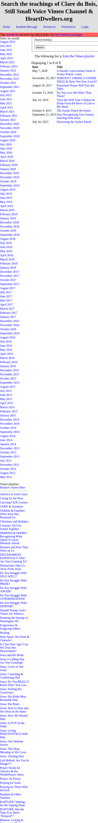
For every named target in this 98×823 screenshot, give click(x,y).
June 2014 (6, 440)
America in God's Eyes (13, 494)
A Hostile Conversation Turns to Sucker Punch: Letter (76, 72)
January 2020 (8, 169)
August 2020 (7, 140)
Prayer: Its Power (10, 778)
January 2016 (8, 366)
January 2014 (8, 444)
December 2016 (9, 321)
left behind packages (69, 34)
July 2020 (6, 144)
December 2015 (9, 370)
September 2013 (9, 456)
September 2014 (9, 431)
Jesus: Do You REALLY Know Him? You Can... (14, 683)
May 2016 (6, 349)
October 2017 (8, 279)
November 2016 (9, 325)
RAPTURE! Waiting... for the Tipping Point (13, 803)
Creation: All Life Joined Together (10, 527)
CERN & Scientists (11, 506)
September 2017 (9, 284)
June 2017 (6, 296)
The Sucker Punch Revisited (74, 110)
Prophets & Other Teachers (10, 796)
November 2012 (9, 464)
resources (12, 34)
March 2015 (7, 407)
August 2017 (7, 288)
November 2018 (9, 226)
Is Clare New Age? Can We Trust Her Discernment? (14, 648)
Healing (4, 632)
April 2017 (6, 304)
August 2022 (7, 41)
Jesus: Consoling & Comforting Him (11, 676)
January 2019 (8, 218)
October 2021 (8, 82)
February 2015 (8, 411)
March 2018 (7, 259)
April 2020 (6, 156)
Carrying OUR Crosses (14, 502)
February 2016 (8, 362)
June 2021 (6, 99)
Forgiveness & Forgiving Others (10, 627)
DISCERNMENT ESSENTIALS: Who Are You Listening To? (13, 558)
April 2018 (6, 255)
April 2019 (6, 206)
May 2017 (6, 300)
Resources (49, 26)
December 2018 (9, 222)
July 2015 (6, 390)
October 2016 (8, 329)
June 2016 (6, 345)
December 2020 (9, 123)
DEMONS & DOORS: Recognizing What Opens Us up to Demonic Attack (13, 538)
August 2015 (7, 386)
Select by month (9, 38)
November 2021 (9, 78)
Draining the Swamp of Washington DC (14, 619)
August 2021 (7, 91)
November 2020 (9, 128)
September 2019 (9, 185)
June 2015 (6, 394)
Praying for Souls (10, 782)
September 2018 (9, 234)
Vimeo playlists (9, 484)
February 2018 (8, 263)
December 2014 (9, 419)
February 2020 (8, 165)
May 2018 (6, 251)
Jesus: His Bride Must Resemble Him (13, 698)
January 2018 (8, 267)
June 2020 (6, 148)
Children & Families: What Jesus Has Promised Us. (12, 514)
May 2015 (6, 399)
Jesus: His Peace (10, 704)
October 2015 (8, 378)
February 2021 (8, 115)
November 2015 (9, 374)
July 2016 (6, 341)
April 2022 (6, 58)
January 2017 (8, 316)
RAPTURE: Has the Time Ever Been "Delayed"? (12, 813)
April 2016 (6, 353)
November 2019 (9, 177)
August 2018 (7, 238)
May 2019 (6, 201)
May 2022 (6, 54)
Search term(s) (43, 39)
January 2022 (8, 70)
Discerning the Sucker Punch (74, 121)
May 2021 (6, 103)
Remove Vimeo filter (12, 487)
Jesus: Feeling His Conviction (11, 690)
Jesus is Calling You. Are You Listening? (12, 661)
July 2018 (6, 243)
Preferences (68, 26)
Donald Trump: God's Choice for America (13, 612)
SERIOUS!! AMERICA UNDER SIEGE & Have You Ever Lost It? (77, 80)
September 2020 (9, 136)
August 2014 (7, 436)
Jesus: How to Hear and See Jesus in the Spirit (14, 710)
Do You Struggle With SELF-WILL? (13, 574)
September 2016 (9, 333)
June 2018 (6, 247)
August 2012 (7, 472)
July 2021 (6, 95)
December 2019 (9, 173)
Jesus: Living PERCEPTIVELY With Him (14, 734)
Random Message (26, 26)
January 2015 (8, 415)
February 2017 (8, 312)
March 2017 (7, 308)
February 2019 (8, 214)
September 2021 (9, 86)
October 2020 (8, 132)
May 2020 (6, 152)
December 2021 (9, 74)
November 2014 (9, 423)
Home (6, 26)
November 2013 (9, 448)
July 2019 (6, 193)
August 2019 (7, 189)
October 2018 (8, 230)
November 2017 (9, 275)
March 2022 (7, 62)
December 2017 (9, 271)
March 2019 (7, 210)
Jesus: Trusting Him (12, 756)
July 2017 (6, 292)
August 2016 (7, 337)
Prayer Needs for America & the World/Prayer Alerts (12, 771)
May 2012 (6, 477)
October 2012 (8, 468)
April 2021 (6, 107)
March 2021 (7, 111)
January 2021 (8, 119)
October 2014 (8, 427)
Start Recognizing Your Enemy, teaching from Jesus (75, 116)
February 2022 (8, 66)
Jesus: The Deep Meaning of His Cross (13, 750)
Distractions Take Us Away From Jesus (12, 567)
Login (85, 26)
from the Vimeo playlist (78, 56)
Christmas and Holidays (14, 521)
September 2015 (9, 382)
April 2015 (6, 403)
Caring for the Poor (11, 498)
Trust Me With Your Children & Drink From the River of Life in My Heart (76, 103)
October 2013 (8, 452)
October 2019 (8, 181)
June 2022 (6, 50)
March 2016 (7, 358)
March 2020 (7, 160)
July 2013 (6, 460)
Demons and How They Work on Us (14, 549)
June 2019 (6, 197)
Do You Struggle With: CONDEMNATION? (13, 597)
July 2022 (6, 45)
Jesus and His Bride (12, 655)
